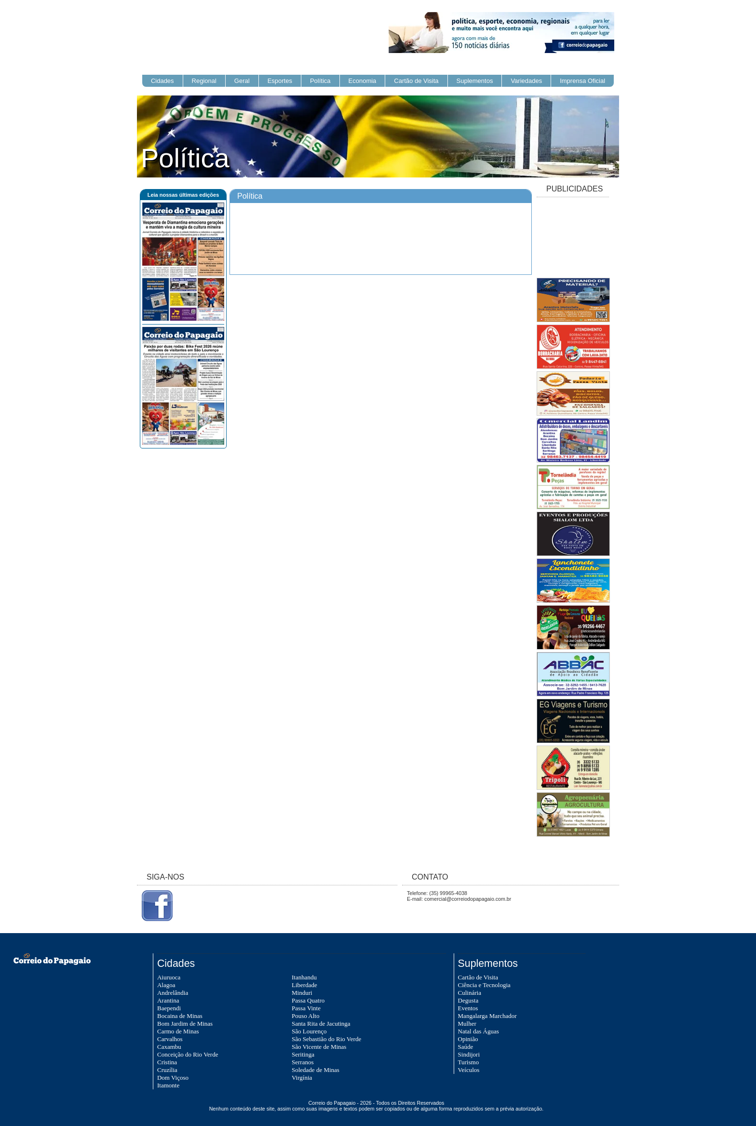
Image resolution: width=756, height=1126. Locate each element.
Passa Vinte (306, 1008)
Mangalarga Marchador (487, 1015)
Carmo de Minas (178, 1031)
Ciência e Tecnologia (484, 985)
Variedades (526, 80)
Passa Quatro (308, 1000)
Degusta (468, 1000)
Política (320, 80)
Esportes (280, 80)
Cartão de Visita (416, 80)
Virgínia (302, 1077)
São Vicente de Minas (319, 1046)
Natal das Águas (478, 1031)
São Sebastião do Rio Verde (326, 1039)
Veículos (469, 1069)
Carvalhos (170, 1039)
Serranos (303, 1062)
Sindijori (469, 1054)
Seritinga (303, 1054)
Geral (242, 80)
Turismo (468, 1062)
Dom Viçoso (173, 1077)
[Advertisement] (573, 238)
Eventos (468, 1008)
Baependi (169, 1008)
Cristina (167, 1062)
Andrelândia (172, 992)
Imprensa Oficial (582, 80)
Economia (363, 80)
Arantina (168, 1000)
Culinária (469, 992)
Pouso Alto (305, 1015)
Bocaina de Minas (179, 1015)
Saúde (465, 1046)
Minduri (302, 992)
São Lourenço (309, 1031)
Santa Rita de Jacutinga (321, 1023)
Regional (204, 80)
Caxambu (169, 1046)
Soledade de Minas (315, 1069)
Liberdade (304, 985)
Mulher (467, 1023)
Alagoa (166, 985)
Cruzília (167, 1069)
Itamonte (168, 1085)
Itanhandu (304, 977)
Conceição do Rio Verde (187, 1054)
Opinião (468, 1039)
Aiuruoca (168, 977)
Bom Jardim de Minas (185, 1023)
